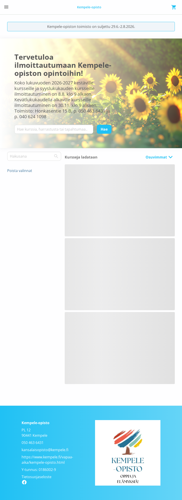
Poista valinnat (19, 170)
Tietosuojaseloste (36, 476)
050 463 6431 (33, 442)
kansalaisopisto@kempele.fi (45, 449)
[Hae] (104, 129)
